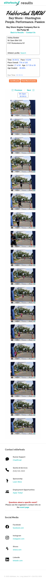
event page (24, 507)
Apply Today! (18, 493)
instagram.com (18, 539)
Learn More (17, 482)
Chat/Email (17, 460)
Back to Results (17, 32)
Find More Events (29, 81)
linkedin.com (18, 561)
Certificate (14, 81)
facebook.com (18, 528)
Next (30, 90)
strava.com (17, 550)
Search (23, 53)
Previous (17, 90)
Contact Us (30, 32)
